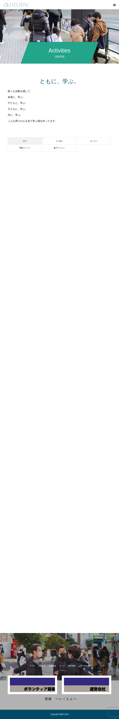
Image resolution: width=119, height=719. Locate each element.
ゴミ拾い (59, 141)
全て (25, 141)
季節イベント (25, 148)
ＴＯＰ (32, 666)
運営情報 (71, 666)
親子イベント (59, 148)
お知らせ (42, 666)
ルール (62, 666)
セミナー (93, 141)
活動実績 (52, 666)
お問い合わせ (84, 666)
